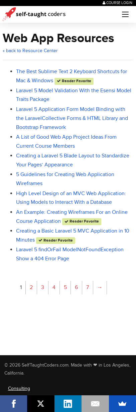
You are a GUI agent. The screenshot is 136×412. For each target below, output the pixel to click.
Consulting (19, 388)
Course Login (117, 3)
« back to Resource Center (30, 50)
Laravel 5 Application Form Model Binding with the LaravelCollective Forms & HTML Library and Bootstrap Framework (72, 118)
